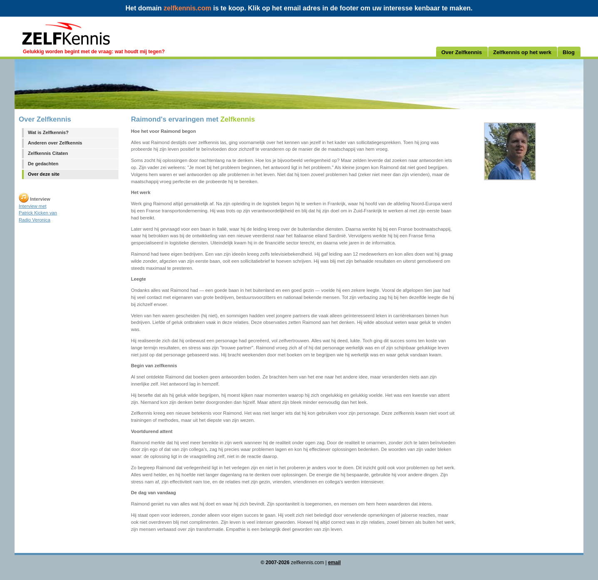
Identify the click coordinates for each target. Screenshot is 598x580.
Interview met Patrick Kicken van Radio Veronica (38, 213)
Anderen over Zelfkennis (55, 142)
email (334, 562)
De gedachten (43, 163)
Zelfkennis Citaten (48, 153)
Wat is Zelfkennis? (48, 132)
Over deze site (44, 174)
